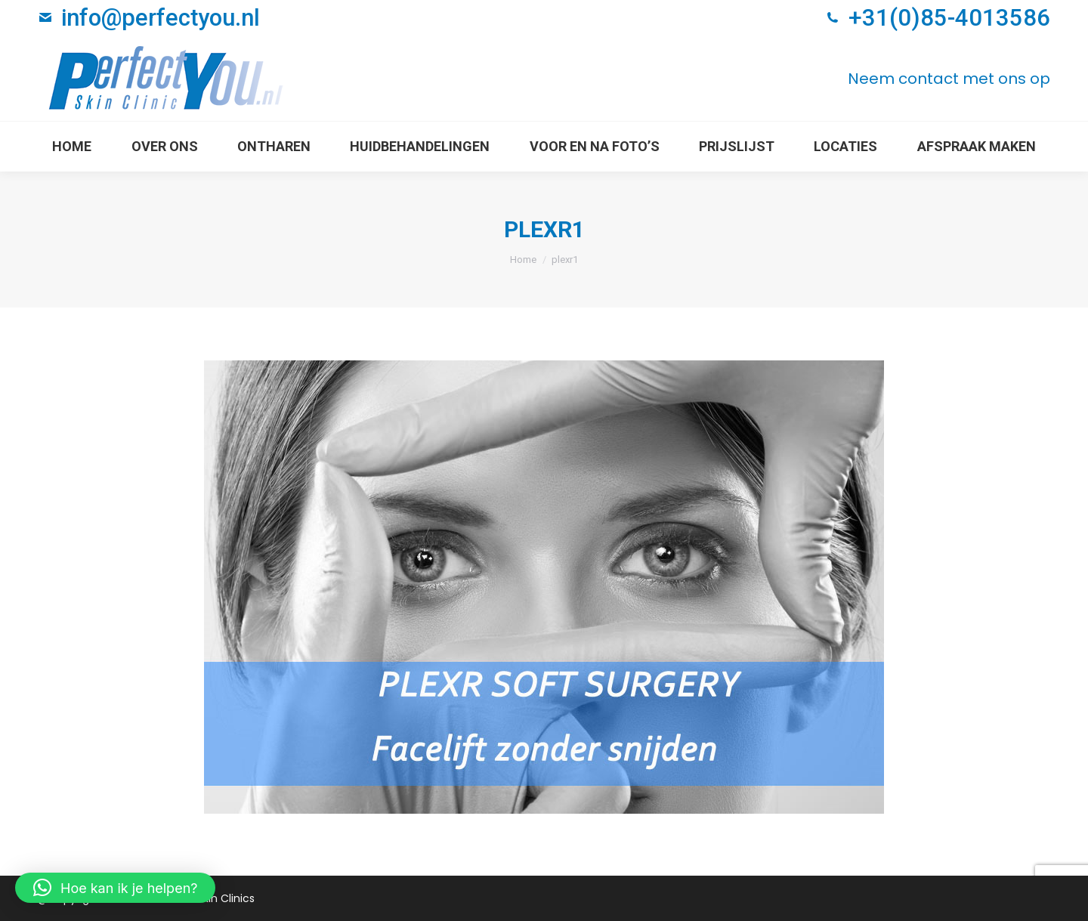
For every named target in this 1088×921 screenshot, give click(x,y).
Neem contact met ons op (949, 78)
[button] (115, 888)
